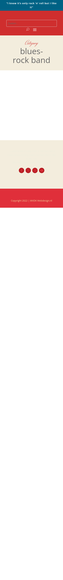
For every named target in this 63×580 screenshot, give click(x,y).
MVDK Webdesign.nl (41, 200)
